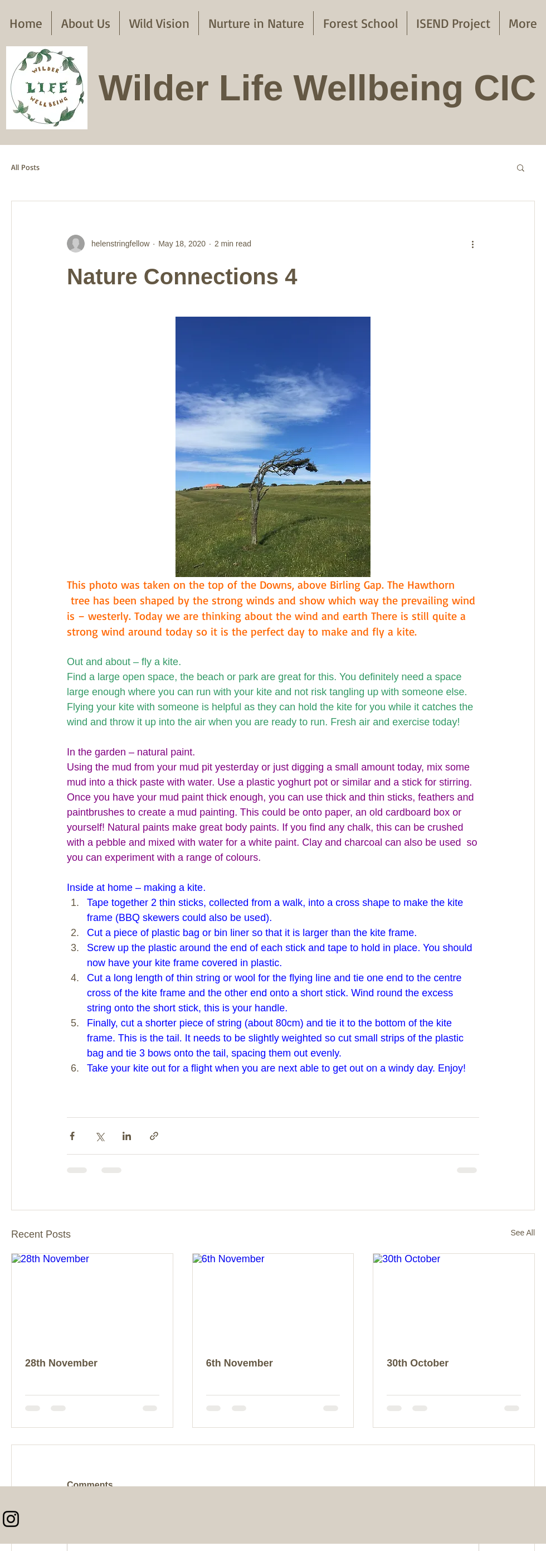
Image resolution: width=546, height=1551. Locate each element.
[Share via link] (154, 1136)
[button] (520, 167)
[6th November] (273, 1299)
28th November (61, 1363)
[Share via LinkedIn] (126, 1136)
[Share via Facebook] (72, 1136)
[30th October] (453, 1299)
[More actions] (472, 243)
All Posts (25, 167)
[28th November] (92, 1299)
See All (522, 1232)
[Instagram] (11, 1519)
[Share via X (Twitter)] (99, 1136)
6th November (239, 1363)
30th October (417, 1363)
